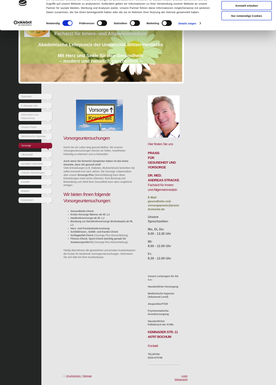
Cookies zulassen (247, 8)
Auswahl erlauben (246, 19)
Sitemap (87, 376)
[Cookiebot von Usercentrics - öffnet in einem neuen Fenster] (22, 37)
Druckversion (71, 376)
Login (184, 376)
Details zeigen (187, 36)
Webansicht (181, 379)
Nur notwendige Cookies (246, 29)
